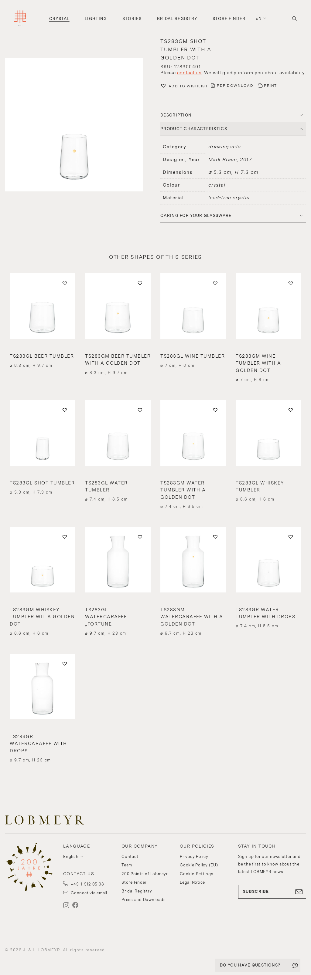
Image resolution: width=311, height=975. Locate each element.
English (70, 856)
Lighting (96, 18)
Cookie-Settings (196, 874)
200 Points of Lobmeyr (144, 874)
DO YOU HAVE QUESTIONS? (250, 965)
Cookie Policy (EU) (199, 865)
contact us (189, 73)
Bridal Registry (177, 18)
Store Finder (229, 18)
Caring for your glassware (196, 215)
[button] (78, 125)
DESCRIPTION (176, 115)
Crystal (59, 18)
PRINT (270, 85)
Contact (129, 856)
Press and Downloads (143, 899)
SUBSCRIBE (272, 891)
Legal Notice (192, 882)
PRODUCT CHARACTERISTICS (193, 129)
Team (126, 865)
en (258, 18)
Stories (132, 18)
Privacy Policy (194, 856)
